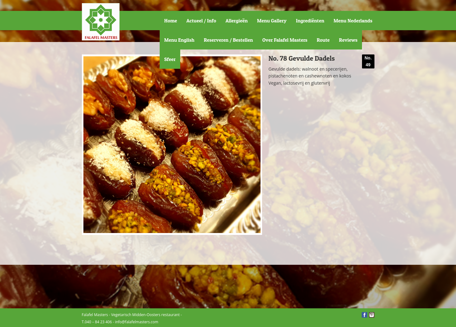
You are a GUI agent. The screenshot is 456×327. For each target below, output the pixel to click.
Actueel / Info (201, 20)
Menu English (179, 40)
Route (323, 40)
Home (170, 20)
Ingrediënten (310, 20)
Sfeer (170, 59)
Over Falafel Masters (285, 40)
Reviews (348, 40)
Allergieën (236, 20)
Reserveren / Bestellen (228, 40)
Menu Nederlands (353, 20)
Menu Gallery (272, 20)
